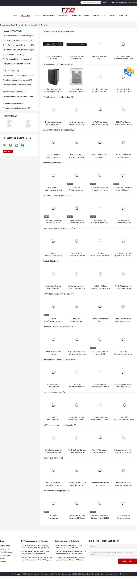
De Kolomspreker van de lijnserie (16, 59)
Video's (36, 15)
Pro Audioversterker (11, 103)
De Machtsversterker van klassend (17, 50)
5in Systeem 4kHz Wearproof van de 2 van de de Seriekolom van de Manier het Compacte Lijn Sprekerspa (71, 553)
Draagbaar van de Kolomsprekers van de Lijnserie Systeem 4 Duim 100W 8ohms (70, 559)
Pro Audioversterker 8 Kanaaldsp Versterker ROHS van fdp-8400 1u (53, 485)
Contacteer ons (99, 15)
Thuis (2, 25)
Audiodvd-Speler (9, 71)
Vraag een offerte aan (119, 3)
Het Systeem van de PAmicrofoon (16, 75)
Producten (25, 15)
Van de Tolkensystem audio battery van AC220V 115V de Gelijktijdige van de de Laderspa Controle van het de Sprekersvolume (36, 546)
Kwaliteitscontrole (80, 15)
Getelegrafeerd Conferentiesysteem (17, 85)
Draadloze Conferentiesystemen (16, 80)
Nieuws (113, 15)
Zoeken (104, 3)
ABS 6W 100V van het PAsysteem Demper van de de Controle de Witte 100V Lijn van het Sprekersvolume (37, 559)
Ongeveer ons (48, 15)
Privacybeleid (16, 574)
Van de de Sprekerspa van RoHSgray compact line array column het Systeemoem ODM (69, 546)
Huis (15, 15)
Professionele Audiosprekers (14, 108)
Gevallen (123, 15)
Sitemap (3, 562)
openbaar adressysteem (12, 92)
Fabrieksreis (63, 15)
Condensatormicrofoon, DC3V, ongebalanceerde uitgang (123, 321)
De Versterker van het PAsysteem (16, 36)
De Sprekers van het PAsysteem (16, 40)
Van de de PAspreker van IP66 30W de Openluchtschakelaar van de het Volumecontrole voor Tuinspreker (35, 553)
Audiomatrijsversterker (12, 54)
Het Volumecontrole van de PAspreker (18, 96)
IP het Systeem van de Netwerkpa (16, 45)
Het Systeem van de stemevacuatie (17, 64)
